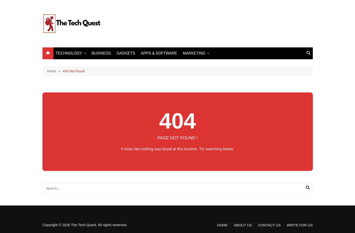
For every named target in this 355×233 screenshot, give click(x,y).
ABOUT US (243, 225)
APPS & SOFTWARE (159, 53)
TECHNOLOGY (69, 53)
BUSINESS (101, 53)
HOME (222, 225)
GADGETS (126, 53)
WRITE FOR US (300, 225)
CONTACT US (269, 225)
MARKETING (194, 53)
